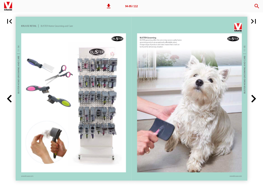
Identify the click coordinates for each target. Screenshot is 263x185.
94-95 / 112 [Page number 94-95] (131, 6)
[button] (108, 6)
